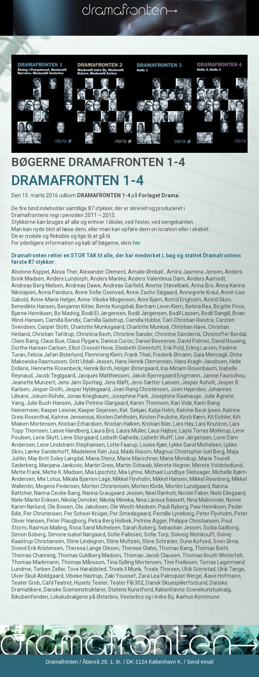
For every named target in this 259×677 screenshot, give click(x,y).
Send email (200, 662)
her (137, 243)
